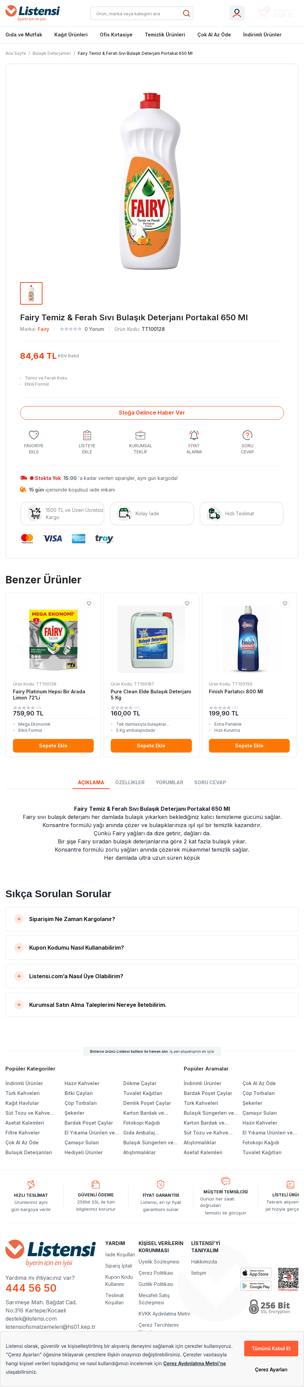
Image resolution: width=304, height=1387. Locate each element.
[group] (33, 442)
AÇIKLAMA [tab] (91, 782)
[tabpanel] (152, 833)
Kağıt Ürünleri (71, 34)
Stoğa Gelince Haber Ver (152, 412)
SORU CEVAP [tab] (210, 782)
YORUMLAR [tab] (169, 782)
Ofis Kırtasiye (116, 34)
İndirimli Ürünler (262, 34)
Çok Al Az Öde (214, 34)
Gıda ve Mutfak (23, 34)
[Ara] (186, 13)
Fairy (43, 329)
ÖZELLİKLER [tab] (130, 782)
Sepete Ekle (53, 745)
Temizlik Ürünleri (165, 34)
